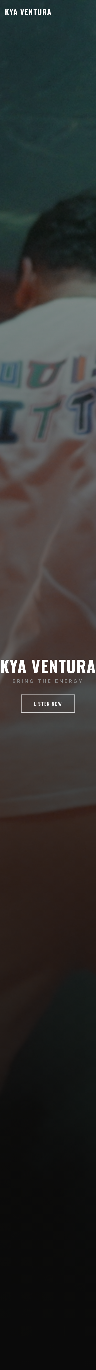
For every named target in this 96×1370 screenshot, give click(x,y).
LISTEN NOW (48, 703)
